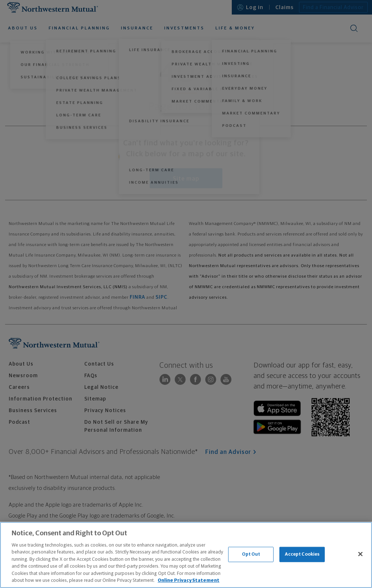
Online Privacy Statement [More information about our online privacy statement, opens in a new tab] (188, 580)
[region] (186, 555)
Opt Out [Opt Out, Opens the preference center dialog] (251, 554)
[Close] (360, 554)
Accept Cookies (302, 554)
